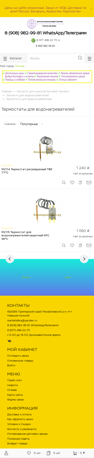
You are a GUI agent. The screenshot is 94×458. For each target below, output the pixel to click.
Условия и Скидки (19, 424)
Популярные (29, 124)
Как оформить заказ (20, 419)
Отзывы (12, 390)
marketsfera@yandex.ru (22, 320)
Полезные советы (18, 438)
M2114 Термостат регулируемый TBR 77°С (26, 171)
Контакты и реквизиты (21, 429)
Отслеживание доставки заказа (27, 434)
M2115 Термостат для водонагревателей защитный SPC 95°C (25, 235)
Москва (19, 66)
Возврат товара (17, 443)
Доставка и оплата (19, 414)
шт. (34, 453)
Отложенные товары (20, 360)
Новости (12, 385)
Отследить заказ (18, 355)
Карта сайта (15, 395)
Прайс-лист (14, 380)
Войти (11, 365)
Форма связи (15, 399)
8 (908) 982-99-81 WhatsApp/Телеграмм (45, 33)
